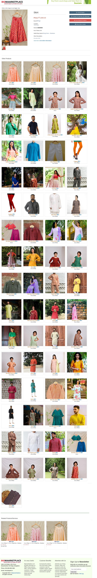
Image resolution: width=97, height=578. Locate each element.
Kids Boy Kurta (32, 241)
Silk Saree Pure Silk (32, 188)
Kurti (32, 109)
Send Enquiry (80, 12)
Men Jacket (32, 214)
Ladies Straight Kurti (76, 109)
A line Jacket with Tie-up (75, 82)
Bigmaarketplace (16, 573)
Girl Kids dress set (54, 109)
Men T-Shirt (32, 135)
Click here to (42, 40)
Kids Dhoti (54, 214)
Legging (76, 161)
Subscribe (73, 572)
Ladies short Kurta (10, 162)
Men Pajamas (54, 162)
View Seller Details (80, 24)
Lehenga (10, 109)
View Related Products (80, 20)
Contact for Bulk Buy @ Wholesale (80, 16)
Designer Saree (76, 135)
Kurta (10, 135)
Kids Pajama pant (32, 452)
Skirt (10, 82)
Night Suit (76, 188)
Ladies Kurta (76, 214)
